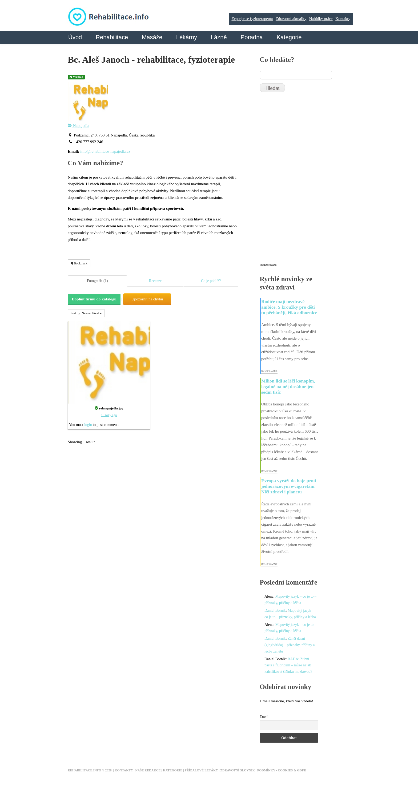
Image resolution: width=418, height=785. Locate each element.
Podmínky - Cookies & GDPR (281, 770)
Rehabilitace (112, 37)
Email (264, 717)
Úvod (75, 37)
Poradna (251, 37)
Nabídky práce (321, 19)
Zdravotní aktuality (291, 19)
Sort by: (86, 313)
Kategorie (289, 37)
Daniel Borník (275, 611)
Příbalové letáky (201, 770)
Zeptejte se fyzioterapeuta (252, 19)
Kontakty (342, 19)
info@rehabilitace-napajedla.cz (105, 151)
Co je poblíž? (211, 281)
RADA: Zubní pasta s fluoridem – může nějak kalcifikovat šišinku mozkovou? (288, 665)
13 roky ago (109, 415)
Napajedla (78, 125)
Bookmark (79, 263)
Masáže (152, 37)
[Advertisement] (300, 180)
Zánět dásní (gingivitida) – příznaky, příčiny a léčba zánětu (289, 645)
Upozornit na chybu (147, 299)
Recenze (155, 281)
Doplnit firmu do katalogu (94, 299)
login (88, 425)
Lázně (219, 37)
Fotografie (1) (97, 281)
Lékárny (186, 37)
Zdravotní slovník (237, 770)
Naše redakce (147, 770)
